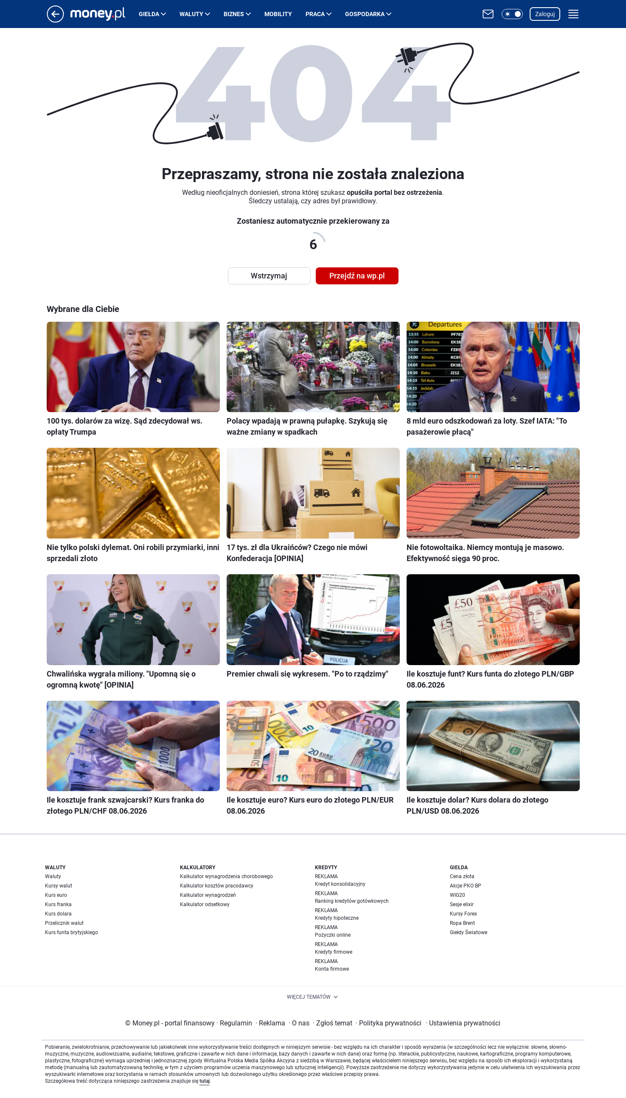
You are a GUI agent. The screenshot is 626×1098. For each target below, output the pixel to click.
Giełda (149, 14)
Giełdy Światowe (468, 932)
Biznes (234, 14)
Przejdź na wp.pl (357, 275)
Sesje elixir (462, 904)
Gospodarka (365, 14)
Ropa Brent (462, 923)
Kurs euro (56, 895)
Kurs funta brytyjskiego (71, 932)
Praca (315, 14)
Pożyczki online (333, 935)
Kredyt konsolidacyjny (340, 884)
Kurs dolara (58, 914)
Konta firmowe (332, 969)
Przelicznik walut (64, 923)
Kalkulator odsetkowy (205, 904)
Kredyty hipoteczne (337, 918)
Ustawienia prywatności (463, 1023)
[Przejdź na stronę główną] (55, 20)
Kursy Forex (463, 914)
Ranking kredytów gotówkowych (352, 901)
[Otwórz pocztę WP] (488, 14)
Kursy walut (58, 886)
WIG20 (457, 895)
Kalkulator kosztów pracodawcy (216, 886)
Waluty (191, 14)
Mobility (278, 14)
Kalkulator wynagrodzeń (208, 895)
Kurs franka (58, 904)
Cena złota (462, 876)
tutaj (204, 1081)
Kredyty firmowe (333, 952)
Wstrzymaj (269, 275)
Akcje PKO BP (465, 886)
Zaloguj (545, 14)
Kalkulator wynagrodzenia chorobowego (226, 876)
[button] (512, 14)
